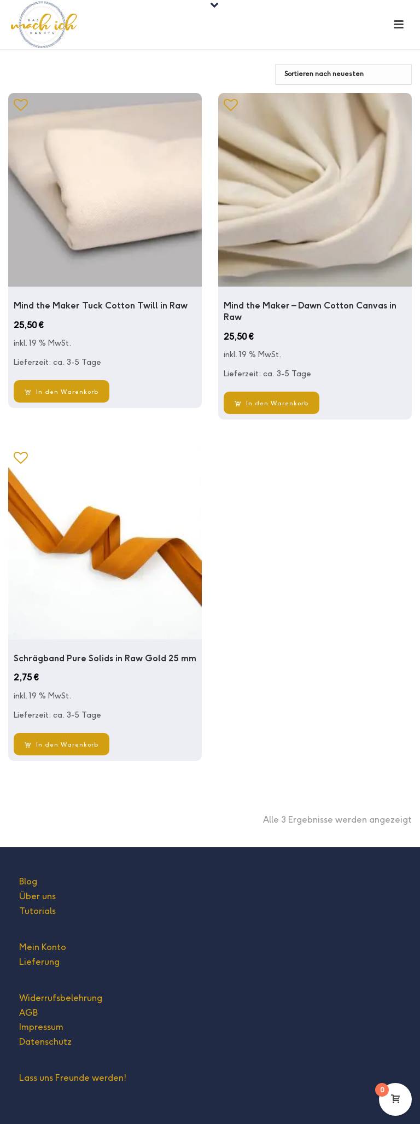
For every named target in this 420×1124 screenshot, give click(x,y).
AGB (28, 1012)
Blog (28, 881)
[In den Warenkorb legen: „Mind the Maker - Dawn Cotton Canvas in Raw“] (271, 403)
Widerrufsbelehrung (60, 998)
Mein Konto (42, 947)
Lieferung (39, 962)
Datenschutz (45, 1041)
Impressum (41, 1027)
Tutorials (37, 911)
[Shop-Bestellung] (343, 74)
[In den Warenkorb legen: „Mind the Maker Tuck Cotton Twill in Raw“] (61, 391)
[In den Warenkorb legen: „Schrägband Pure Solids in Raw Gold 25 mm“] (61, 744)
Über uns (37, 896)
